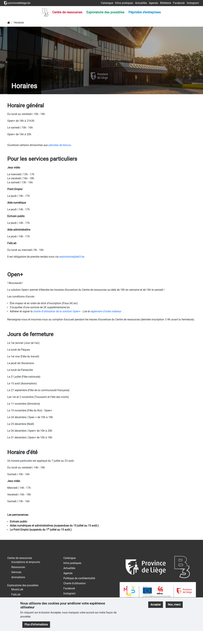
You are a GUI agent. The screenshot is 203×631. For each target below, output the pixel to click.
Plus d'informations (36, 624)
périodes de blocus (60, 145)
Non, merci (174, 604)
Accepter (155, 604)
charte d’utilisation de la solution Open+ (56, 311)
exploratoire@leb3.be (71, 256)
